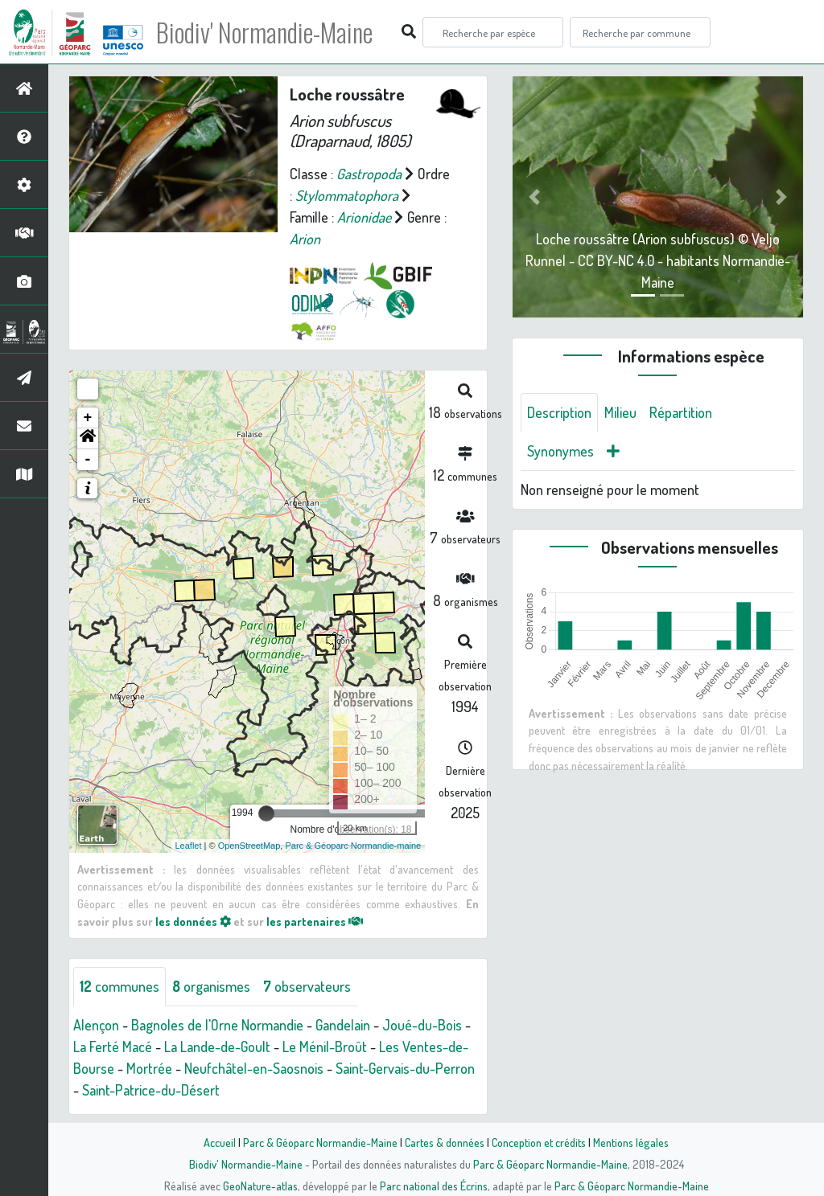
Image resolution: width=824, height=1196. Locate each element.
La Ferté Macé (112, 1046)
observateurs (307, 986)
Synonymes (560, 451)
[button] (87, 438)
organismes (211, 986)
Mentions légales (631, 1142)
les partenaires (314, 921)
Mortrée (149, 1068)
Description (559, 412)
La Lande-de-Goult (217, 1046)
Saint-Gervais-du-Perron (405, 1068)
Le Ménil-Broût (324, 1046)
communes (119, 986)
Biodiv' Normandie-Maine (264, 32)
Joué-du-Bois (422, 1025)
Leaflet (188, 845)
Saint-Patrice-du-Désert (151, 1090)
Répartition (680, 412)
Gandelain (342, 1025)
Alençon (96, 1025)
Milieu (620, 412)
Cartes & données (444, 1142)
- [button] (88, 459)
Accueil (220, 1142)
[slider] (266, 813)
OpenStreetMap (249, 845)
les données (193, 921)
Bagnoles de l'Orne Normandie (217, 1025)
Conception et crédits (539, 1142)
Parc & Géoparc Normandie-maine (353, 845)
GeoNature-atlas (260, 1185)
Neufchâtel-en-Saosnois (253, 1068)
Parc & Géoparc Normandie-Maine (320, 1142)
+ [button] (88, 418)
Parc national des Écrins (434, 1185)
